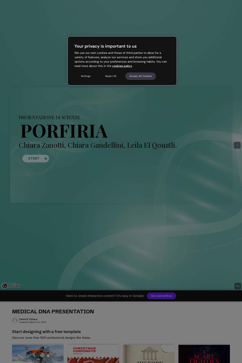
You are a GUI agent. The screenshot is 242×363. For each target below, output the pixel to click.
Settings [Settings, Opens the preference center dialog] (86, 76)
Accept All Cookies (140, 76)
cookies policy (122, 66)
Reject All (110, 76)
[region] (122, 60)
